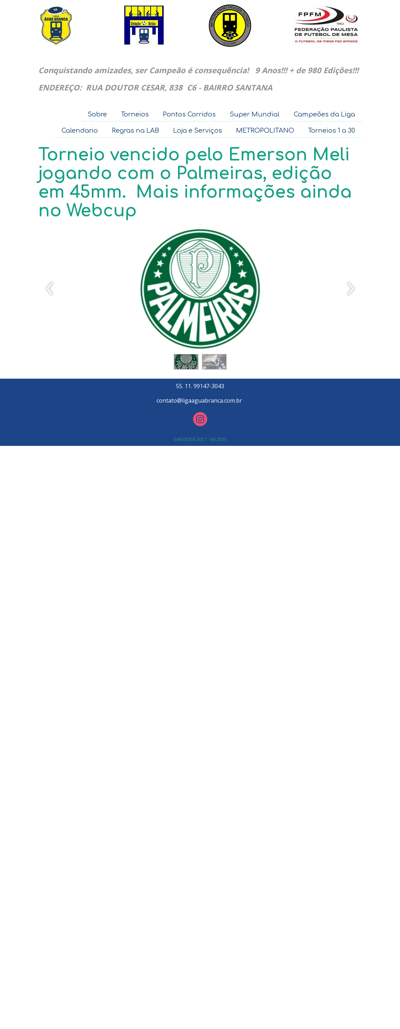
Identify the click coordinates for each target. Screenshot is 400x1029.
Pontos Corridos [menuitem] (189, 114)
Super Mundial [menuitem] (255, 114)
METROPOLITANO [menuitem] (265, 130)
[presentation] (49, 289)
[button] (186, 362)
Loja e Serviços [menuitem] (197, 130)
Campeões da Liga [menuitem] (324, 114)
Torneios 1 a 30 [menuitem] (331, 130)
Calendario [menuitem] (80, 130)
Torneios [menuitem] (135, 114)
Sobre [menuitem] (97, 114)
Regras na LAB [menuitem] (135, 130)
